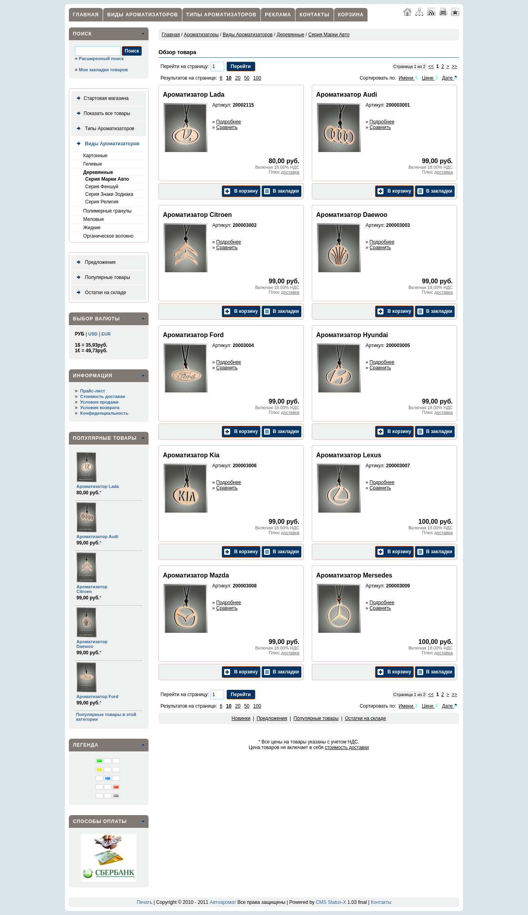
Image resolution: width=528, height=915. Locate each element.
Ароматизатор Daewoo (92, 644)
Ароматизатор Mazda (196, 575)
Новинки (241, 718)
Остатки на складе (100, 293)
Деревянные (98, 172)
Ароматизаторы (201, 34)
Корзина (351, 15)
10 (228, 78)
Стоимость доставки (102, 396)
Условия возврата (99, 407)
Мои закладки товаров (103, 69)
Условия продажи (99, 402)
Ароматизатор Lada (97, 486)
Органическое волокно (108, 236)
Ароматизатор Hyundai (352, 335)
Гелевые (92, 164)
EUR (106, 334)
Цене (430, 78)
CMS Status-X (331, 902)
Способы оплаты (100, 821)
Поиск (82, 34)
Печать (144, 902)
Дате (450, 78)
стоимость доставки (347, 747)
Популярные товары (102, 278)
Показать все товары (102, 114)
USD (93, 334)
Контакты (314, 15)
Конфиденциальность (104, 413)
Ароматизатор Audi (97, 536)
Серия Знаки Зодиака (109, 194)
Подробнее (228, 122)
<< (431, 66)
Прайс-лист (92, 390)
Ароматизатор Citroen (197, 214)
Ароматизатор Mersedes (354, 575)
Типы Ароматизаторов (221, 15)
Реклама (278, 15)
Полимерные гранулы (107, 211)
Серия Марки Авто (107, 179)
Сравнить (226, 127)
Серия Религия (102, 202)
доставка (290, 172)
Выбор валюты (96, 319)
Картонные (95, 155)
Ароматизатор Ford (97, 696)
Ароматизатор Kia (191, 455)
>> (454, 66)
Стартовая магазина (101, 98)
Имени (408, 78)
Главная (86, 15)
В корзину (241, 191)
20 (237, 78)
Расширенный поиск (101, 58)
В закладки (281, 191)
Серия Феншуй (101, 186)
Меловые (93, 219)
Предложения (94, 262)
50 (246, 78)
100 (257, 78)
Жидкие (91, 227)
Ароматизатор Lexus (348, 455)
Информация (92, 375)
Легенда (85, 745)
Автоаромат (222, 902)
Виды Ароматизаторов (142, 15)
